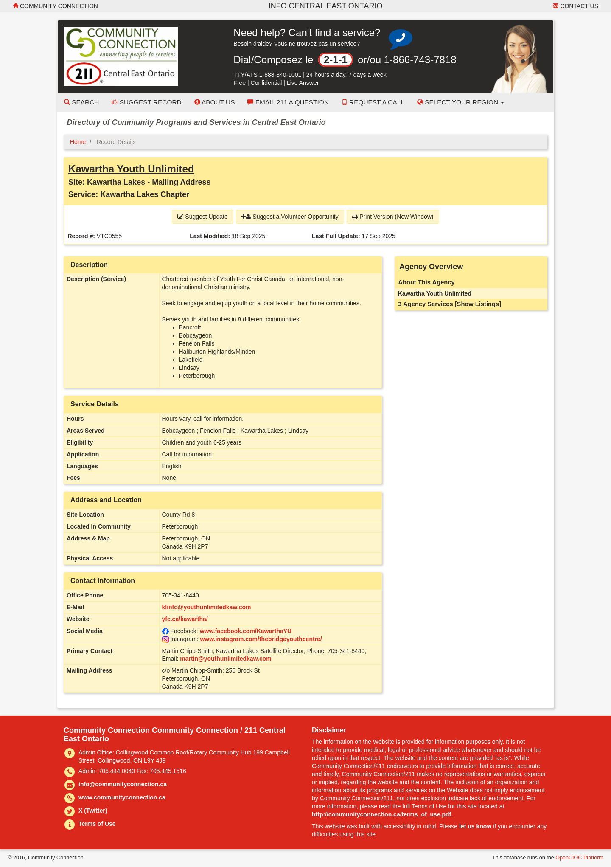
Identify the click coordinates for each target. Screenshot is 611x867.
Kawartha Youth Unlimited (131, 169)
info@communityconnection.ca (122, 784)
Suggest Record (146, 102)
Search (81, 102)
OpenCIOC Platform (579, 858)
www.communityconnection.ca (121, 797)
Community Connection (55, 6)
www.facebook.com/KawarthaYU (246, 631)
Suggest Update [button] (202, 216)
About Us (214, 102)
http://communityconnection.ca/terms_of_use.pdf (381, 814)
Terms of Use (97, 823)
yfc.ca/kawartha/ (185, 619)
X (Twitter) (92, 810)
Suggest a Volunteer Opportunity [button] (289, 216)
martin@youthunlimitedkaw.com (225, 658)
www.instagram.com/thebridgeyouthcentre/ (261, 639)
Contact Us (575, 6)
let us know (475, 826)
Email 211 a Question (287, 102)
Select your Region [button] (460, 102)
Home (78, 141)
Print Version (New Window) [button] (392, 216)
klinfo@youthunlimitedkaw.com (206, 607)
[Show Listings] (478, 304)
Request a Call (373, 102)
